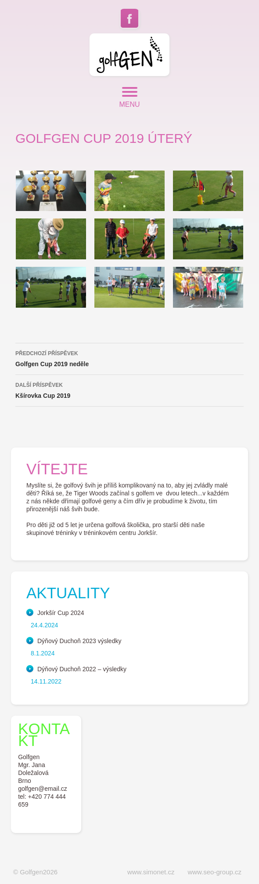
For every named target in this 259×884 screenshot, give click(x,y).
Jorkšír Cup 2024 (60, 612)
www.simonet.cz (151, 872)
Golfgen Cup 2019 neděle (129, 357)
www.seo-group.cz (214, 872)
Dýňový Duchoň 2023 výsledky (79, 640)
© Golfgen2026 (35, 872)
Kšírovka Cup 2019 (129, 389)
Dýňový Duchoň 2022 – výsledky (81, 669)
